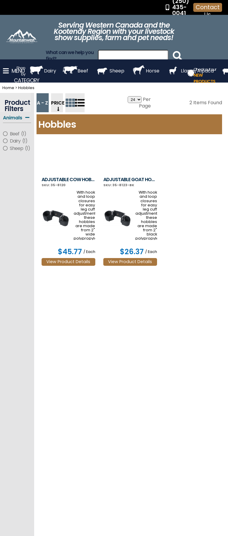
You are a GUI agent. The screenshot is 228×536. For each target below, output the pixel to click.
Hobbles (26, 87)
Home (8, 87)
